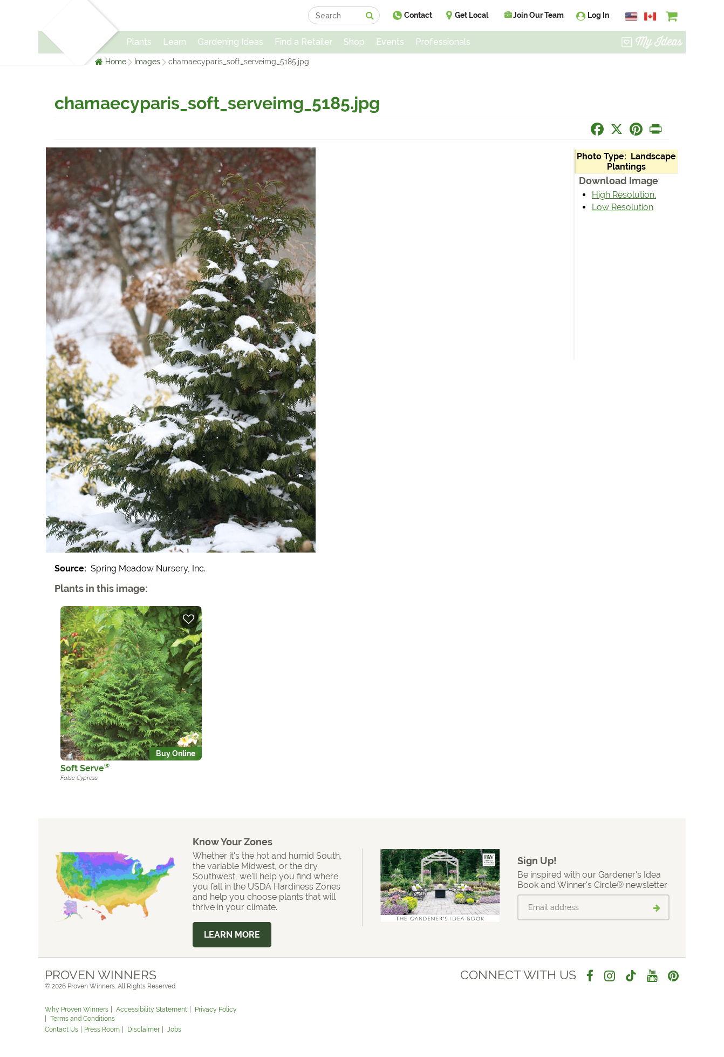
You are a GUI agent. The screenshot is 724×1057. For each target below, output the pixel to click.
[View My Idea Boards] (652, 43)
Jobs (174, 1029)
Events (390, 42)
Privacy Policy (216, 1009)
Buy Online (175, 753)
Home (115, 61)
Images (147, 61)
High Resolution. (624, 195)
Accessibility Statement (151, 1009)
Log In (598, 15)
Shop (354, 42)
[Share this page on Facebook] (597, 129)
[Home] (57, 32)
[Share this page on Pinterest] (636, 129)
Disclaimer (143, 1029)
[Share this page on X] (616, 129)
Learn (174, 42)
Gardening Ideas (230, 42)
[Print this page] (655, 129)
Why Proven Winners (76, 1009)
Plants (139, 42)
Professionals (442, 42)
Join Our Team (534, 15)
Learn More (232, 935)
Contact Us (61, 1029)
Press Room (102, 1029)
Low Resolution (622, 207)
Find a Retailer (303, 42)
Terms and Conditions (82, 1018)
